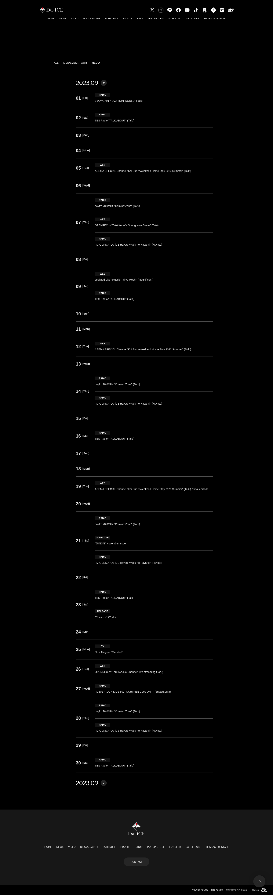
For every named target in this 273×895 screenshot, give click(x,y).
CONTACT (136, 861)
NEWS (62, 18)
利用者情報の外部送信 (236, 890)
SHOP (140, 18)
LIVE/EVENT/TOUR (75, 62)
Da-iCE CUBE (191, 18)
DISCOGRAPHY (91, 18)
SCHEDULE (111, 18)
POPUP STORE (156, 18)
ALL (56, 62)
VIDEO (74, 18)
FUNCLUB (174, 18)
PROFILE (127, 18)
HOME (51, 18)
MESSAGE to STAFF (215, 18)
